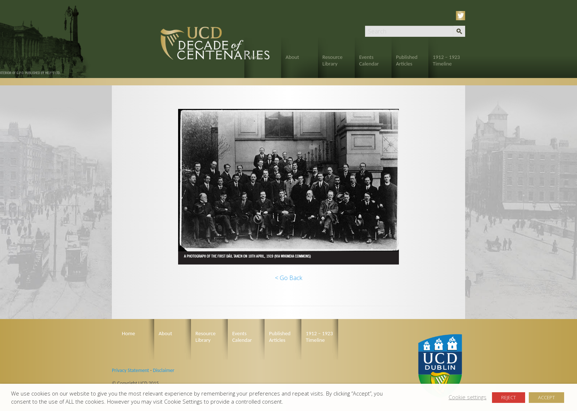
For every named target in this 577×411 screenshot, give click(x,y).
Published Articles (407, 60)
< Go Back (288, 278)
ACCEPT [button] (546, 397)
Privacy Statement (130, 370)
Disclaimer (163, 370)
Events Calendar (369, 60)
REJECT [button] (508, 397)
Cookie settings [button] (467, 397)
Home (255, 57)
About (292, 57)
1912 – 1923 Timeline (446, 60)
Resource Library (332, 60)
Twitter (462, 15)
